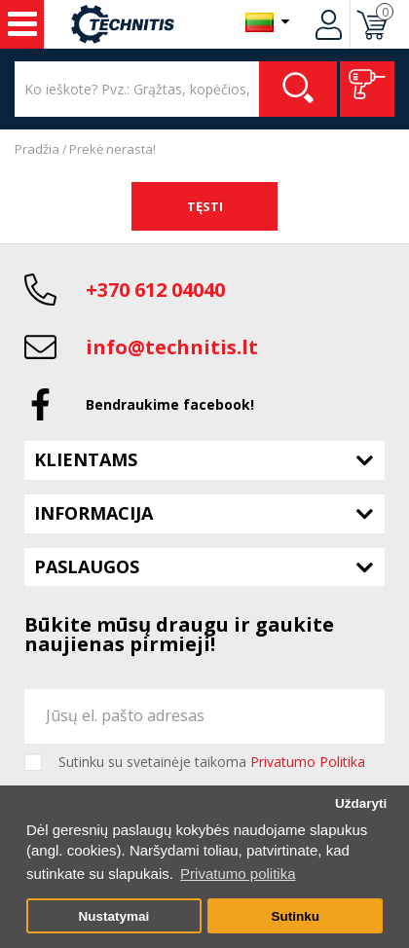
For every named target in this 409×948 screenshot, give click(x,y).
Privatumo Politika (307, 761)
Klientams (85, 459)
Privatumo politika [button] (237, 873)
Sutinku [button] (295, 916)
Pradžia (37, 149)
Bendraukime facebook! (170, 404)
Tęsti (205, 206)
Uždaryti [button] (361, 803)
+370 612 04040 (155, 289)
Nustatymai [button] (113, 916)
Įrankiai (22, 24)
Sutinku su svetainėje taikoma (211, 762)
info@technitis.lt (172, 347)
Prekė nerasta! (112, 149)
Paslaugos (86, 566)
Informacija (93, 513)
